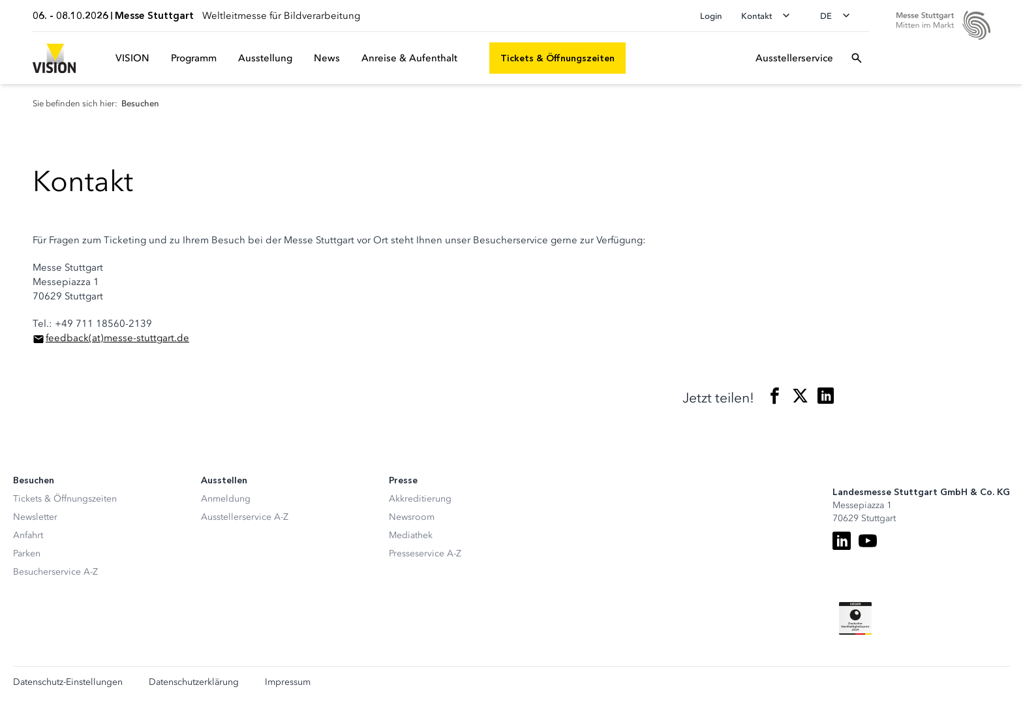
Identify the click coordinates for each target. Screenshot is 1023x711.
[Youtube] (868, 541)
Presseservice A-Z (425, 553)
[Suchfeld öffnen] (856, 58)
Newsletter (35, 516)
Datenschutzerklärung (194, 682)
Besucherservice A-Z (55, 571)
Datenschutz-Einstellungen (68, 682)
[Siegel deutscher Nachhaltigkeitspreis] (855, 618)
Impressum (288, 682)
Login (711, 16)
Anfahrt (28, 535)
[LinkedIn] (841, 541)
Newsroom (412, 516)
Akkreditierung (420, 498)
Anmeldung (226, 498)
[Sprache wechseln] (839, 15)
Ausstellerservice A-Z (244, 516)
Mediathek (411, 535)
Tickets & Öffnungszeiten (65, 498)
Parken (26, 553)
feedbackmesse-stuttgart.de (117, 338)
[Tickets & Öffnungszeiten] (557, 58)
